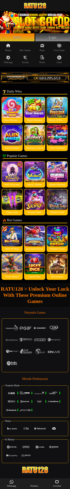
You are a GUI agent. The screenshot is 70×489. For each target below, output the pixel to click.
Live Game (59, 47)
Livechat (57, 483)
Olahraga (8, 59)
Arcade (25, 59)
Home (8, 47)
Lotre (59, 59)
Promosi (34, 483)
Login (52, 37)
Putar (42, 47)
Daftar (17, 37)
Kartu (42, 59)
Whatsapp (11, 483)
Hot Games (25, 47)
